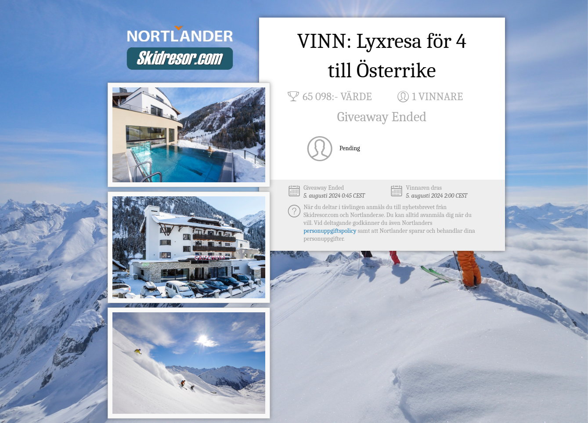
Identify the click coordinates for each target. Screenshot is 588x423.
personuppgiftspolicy (329, 231)
